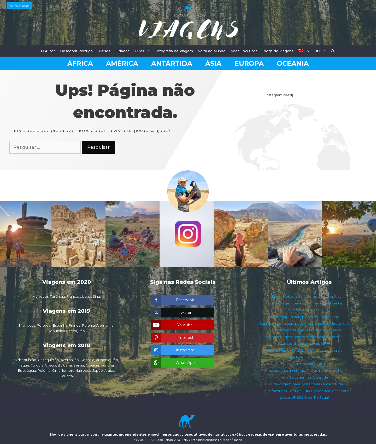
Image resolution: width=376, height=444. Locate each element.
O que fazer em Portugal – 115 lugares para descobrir (304, 391)
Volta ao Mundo (212, 51)
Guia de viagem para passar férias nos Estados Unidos (304, 323)
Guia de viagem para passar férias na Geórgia (304, 350)
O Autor (48, 51)
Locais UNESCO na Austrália (304, 343)
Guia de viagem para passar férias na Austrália (304, 337)
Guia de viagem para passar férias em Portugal (304, 384)
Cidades (122, 51)
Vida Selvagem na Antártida (304, 377)
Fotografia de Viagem (174, 51)
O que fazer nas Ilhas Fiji (304, 310)
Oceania (293, 63)
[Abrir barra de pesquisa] (333, 51)
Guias (143, 51)
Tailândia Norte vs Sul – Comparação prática (304, 296)
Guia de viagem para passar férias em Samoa (304, 317)
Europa (249, 63)
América (122, 63)
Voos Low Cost (244, 51)
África (80, 63)
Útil (321, 51)
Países (104, 51)
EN (303, 51)
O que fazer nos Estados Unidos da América (304, 330)
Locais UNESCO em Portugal (304, 397)
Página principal (19, 6)
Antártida (171, 63)
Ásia (213, 63)
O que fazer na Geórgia (304, 357)
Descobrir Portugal (76, 51)
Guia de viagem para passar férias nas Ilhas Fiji (304, 303)
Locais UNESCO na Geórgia (304, 364)
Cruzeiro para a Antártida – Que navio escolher (304, 370)
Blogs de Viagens (277, 51)
